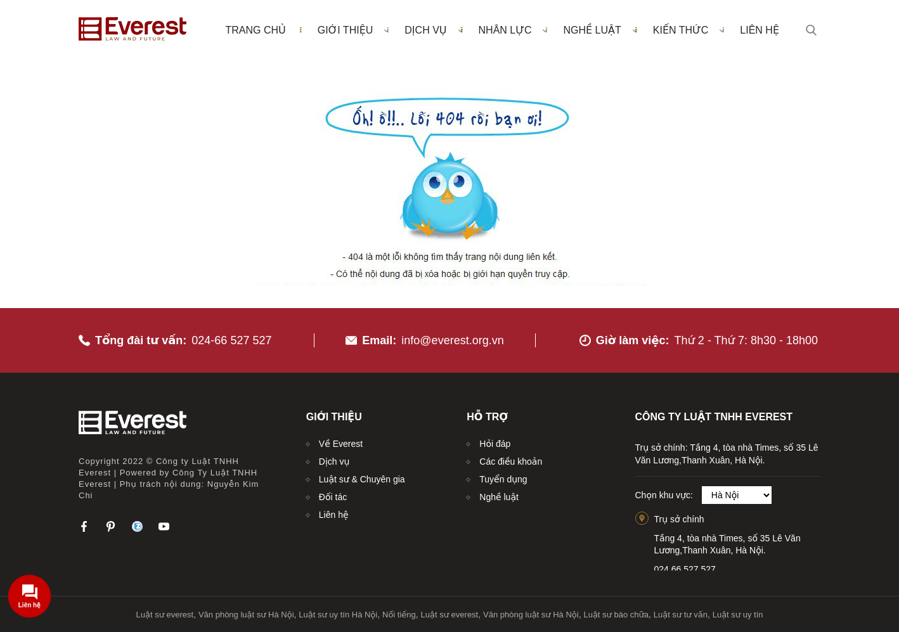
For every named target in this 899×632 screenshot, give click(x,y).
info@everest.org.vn (452, 340)
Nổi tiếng (399, 614)
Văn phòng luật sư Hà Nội (246, 614)
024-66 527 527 (231, 340)
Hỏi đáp (494, 444)
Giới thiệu (353, 29)
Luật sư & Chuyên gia (362, 479)
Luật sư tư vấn (681, 614)
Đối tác (333, 497)
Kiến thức (689, 29)
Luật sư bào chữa (616, 614)
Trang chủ (255, 30)
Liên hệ (759, 30)
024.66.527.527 (685, 569)
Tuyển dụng (503, 479)
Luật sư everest (165, 614)
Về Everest (341, 444)
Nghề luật (600, 29)
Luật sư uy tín (738, 614)
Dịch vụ (433, 29)
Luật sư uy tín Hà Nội (338, 614)
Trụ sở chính (679, 519)
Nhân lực (513, 29)
